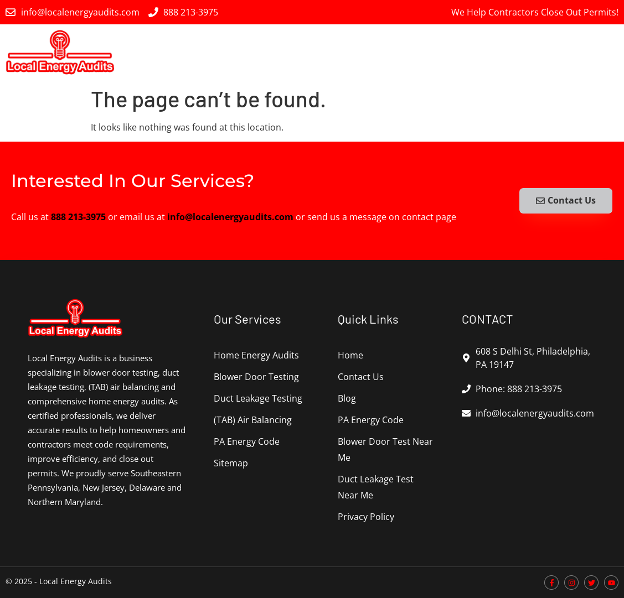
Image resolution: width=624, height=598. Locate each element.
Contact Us (361, 377)
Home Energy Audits (193, 52)
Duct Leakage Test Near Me (376, 487)
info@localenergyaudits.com (230, 217)
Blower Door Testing (289, 52)
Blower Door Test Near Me (385, 449)
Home (350, 355)
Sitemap (231, 463)
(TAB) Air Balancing (490, 52)
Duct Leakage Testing (387, 52)
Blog (347, 398)
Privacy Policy (366, 517)
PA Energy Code (582, 52)
